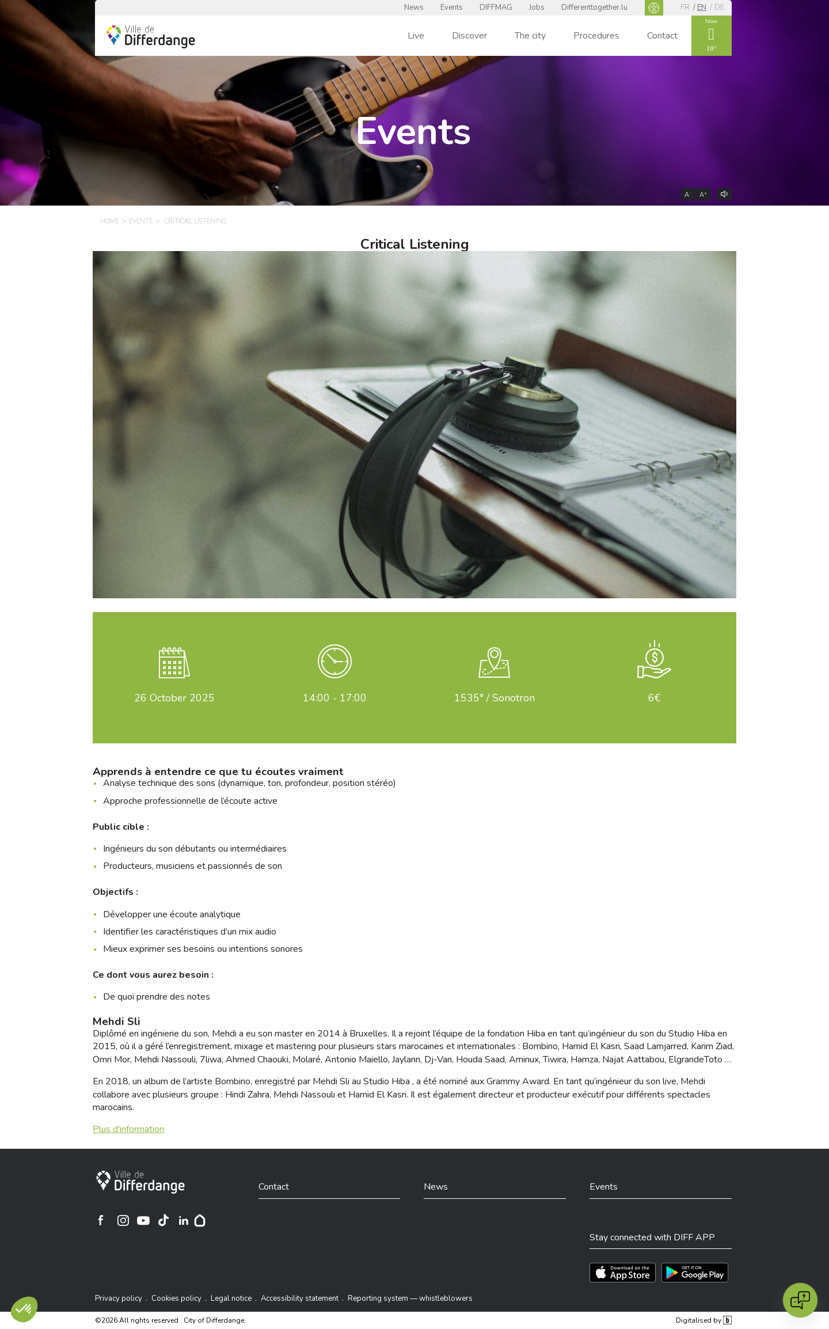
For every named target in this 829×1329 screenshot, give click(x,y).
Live (416, 35)
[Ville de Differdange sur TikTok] (163, 1220)
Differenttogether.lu (594, 7)
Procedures (596, 35)
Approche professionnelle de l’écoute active (190, 801)
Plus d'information (128, 1129)
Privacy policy (118, 1298)
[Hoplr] (200, 1220)
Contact (662, 35)
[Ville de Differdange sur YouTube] (143, 1220)
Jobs (537, 7)
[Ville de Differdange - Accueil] (150, 36)
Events (451, 7)
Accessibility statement (300, 1298)
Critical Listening (414, 244)
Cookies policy (176, 1298)
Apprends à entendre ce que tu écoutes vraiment (218, 771)
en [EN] (701, 7)
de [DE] (719, 7)
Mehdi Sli (116, 1021)
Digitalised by (703, 1320)
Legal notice (231, 1298)
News (414, 7)
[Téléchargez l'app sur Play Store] (694, 1272)
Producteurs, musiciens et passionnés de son (192, 866)
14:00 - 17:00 (335, 698)
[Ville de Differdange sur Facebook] (101, 1220)
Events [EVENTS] (141, 221)
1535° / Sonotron (494, 698)
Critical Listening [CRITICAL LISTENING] (195, 221)
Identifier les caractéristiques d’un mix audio (189, 931)
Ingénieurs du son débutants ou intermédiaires (195, 848)
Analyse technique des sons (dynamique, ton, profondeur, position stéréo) (249, 783)
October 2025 (174, 698)
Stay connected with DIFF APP (652, 1237)
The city (530, 35)
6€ (654, 698)
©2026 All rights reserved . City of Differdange (169, 1320)
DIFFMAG (496, 7)
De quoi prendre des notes (156, 996)
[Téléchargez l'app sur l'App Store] (623, 1272)
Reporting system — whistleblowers (410, 1298)
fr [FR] (685, 7)
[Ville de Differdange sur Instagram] (123, 1220)
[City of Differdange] (140, 1182)
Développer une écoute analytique (172, 914)
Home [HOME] (109, 221)
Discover (469, 35)
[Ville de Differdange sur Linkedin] (184, 1220)
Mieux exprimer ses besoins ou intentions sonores (203, 949)
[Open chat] (800, 1300)
